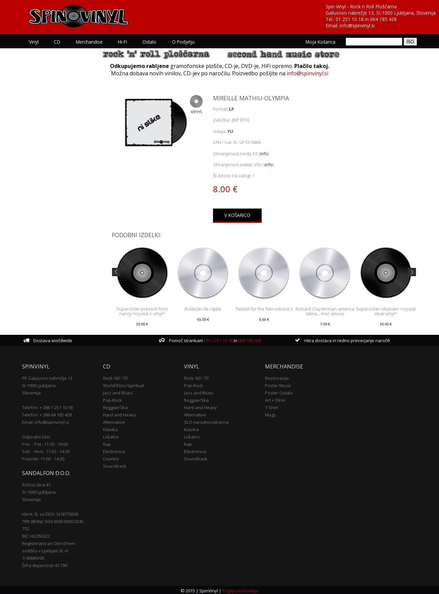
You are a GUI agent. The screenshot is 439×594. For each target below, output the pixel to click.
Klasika (110, 428)
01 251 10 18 (350, 19)
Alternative (114, 421)
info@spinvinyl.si (357, 25)
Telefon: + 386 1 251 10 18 (47, 406)
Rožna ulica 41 (36, 484)
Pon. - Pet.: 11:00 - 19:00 (45, 443)
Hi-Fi (119, 41)
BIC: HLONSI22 (36, 535)
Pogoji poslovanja (240, 589)
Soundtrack (114, 465)
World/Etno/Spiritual (123, 384)
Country (111, 458)
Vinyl (33, 41)
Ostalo (146, 41)
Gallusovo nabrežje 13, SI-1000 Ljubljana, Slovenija (381, 13)
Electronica (114, 450)
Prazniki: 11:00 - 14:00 (43, 458)
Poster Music (278, 384)
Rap (107, 443)
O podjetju (179, 41)
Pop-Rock (112, 399)
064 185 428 (383, 19)
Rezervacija (277, 377)
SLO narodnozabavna (206, 421)
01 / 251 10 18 (219, 339)
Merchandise (87, 41)
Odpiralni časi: (36, 436)
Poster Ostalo (279, 392)
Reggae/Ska (115, 406)
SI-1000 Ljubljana (39, 384)
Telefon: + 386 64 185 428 (47, 414)
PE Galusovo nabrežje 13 (47, 377)
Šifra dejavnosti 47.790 (44, 564)
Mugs (270, 414)
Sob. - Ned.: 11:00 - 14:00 (46, 450)
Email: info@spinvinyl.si (45, 421)
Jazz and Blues (118, 392)
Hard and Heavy (119, 414)
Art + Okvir (275, 399)
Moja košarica (321, 41)
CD (56, 41)
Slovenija (31, 392)
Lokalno (111, 436)
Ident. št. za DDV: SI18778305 (50, 513)
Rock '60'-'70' (115, 377)
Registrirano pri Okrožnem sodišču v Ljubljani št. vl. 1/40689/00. (48, 549)
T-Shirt (271, 406)
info (264, 152)
